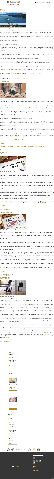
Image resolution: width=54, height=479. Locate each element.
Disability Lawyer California (38, 145)
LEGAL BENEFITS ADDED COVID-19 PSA (13, 4)
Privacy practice (35, 466)
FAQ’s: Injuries (12, 426)
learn (10, 390)
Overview (11, 370)
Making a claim (12, 352)
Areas (34, 469)
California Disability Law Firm (10, 339)
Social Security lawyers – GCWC (6, 212)
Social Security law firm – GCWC (18, 139)
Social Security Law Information (6, 154)
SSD (13, 145)
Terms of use (35, 467)
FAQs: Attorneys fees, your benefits (13, 361)
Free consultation (38, 2)
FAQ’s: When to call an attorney (13, 358)
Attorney (12, 146)
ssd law (1, 145)
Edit (0, 149)
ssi (21, 145)
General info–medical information (13, 363)
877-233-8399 (7, 140)
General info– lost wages (12, 366)
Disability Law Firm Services (5, 278)
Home (21, 4)
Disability (36, 4)
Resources (40, 4)
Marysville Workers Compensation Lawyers (38, 146)
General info (11, 373)
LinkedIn (18, 140)
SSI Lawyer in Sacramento (5, 81)
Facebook (15, 140)
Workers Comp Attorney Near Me (27, 145)
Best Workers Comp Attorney (26, 146)
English (48, 2)
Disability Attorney (3, 10)
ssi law (7, 145)
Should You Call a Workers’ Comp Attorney (21, 148)
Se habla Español (22, 5)
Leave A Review (36, 470)
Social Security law (17, 145)
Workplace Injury (17, 146)
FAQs (11, 371)
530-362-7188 (45, 0)
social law (10, 145)
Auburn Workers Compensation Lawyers (7, 148)
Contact (44, 2)
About (24, 4)
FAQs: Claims (12, 354)
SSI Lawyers (2, 143)
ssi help (4, 145)
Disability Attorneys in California (5, 146)
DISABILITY (10, 368)
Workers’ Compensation (30, 4)
